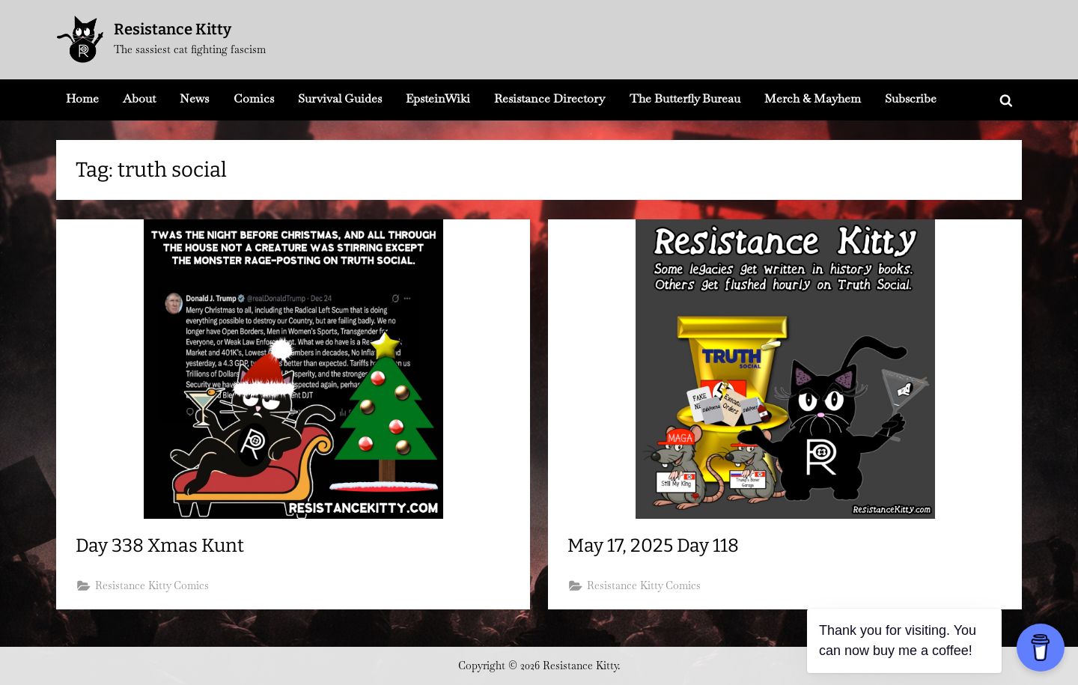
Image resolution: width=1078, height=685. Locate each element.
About (139, 98)
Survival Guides (340, 98)
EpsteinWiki (438, 98)
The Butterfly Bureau (685, 98)
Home (82, 98)
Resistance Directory (549, 98)
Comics (254, 98)
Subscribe (911, 98)
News (194, 98)
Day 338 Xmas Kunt (160, 546)
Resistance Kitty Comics (152, 585)
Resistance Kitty (172, 29)
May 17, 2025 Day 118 (653, 546)
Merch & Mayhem (812, 98)
